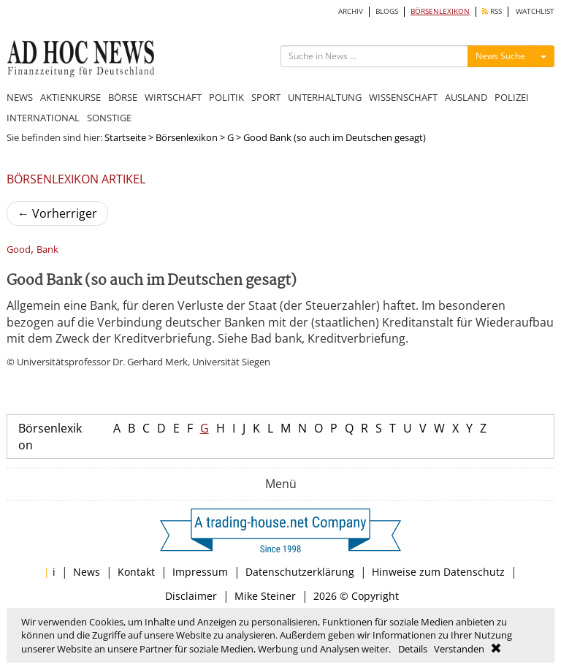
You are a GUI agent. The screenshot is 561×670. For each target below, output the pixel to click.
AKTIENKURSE (70, 97)
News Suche (500, 56)
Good (19, 249)
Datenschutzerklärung (299, 572)
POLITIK (226, 97)
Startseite (125, 137)
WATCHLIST (535, 11)
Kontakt (136, 572)
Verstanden (459, 648)
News (86, 572)
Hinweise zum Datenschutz (438, 572)
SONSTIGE (109, 117)
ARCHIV (350, 11)
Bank (47, 249)
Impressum (200, 572)
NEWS (20, 97)
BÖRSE (122, 97)
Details (412, 648)
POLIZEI (512, 97)
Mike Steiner (265, 596)
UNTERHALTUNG (325, 97)
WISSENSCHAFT (403, 97)
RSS (492, 11)
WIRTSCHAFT (173, 97)
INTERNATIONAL (43, 117)
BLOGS (386, 11)
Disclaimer (191, 596)
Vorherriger (57, 213)
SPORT (265, 97)
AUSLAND (466, 97)
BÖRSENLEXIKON (440, 11)
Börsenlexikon (187, 137)
